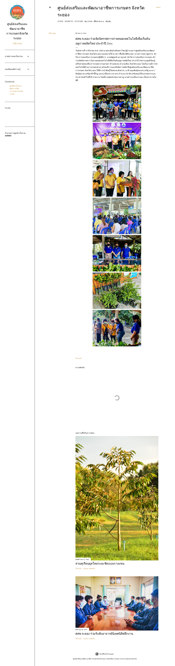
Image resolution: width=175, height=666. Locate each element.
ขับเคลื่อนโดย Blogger (105, 654)
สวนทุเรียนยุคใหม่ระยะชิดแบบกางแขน (99, 563)
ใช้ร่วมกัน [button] (52, 33)
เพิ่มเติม (108, 21)
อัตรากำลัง (88, 21)
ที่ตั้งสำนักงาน (99, 21)
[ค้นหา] (158, 7)
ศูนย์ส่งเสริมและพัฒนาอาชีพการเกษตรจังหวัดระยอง (17, 31)
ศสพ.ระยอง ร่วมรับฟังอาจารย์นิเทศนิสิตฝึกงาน (104, 634)
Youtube (78, 21)
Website (69, 21)
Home (60, 21)
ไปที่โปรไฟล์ (17, 44)
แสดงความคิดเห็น (89, 568)
